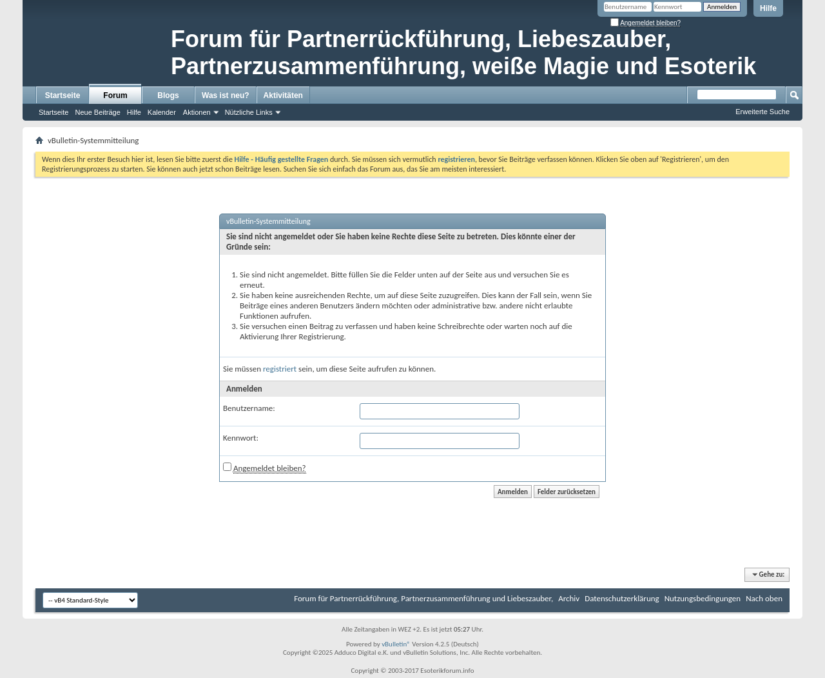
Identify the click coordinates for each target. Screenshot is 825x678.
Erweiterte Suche (762, 111)
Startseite (63, 95)
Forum (115, 95)
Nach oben (764, 598)
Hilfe (768, 8)
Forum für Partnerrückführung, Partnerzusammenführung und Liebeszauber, (423, 598)
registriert (279, 369)
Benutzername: (249, 408)
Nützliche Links (249, 112)
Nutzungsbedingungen (703, 598)
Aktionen (197, 112)
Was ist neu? (225, 95)
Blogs (168, 95)
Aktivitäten (283, 95)
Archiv (568, 598)
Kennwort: (240, 438)
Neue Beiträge (97, 112)
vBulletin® (396, 644)
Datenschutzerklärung (622, 598)
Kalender (162, 112)
